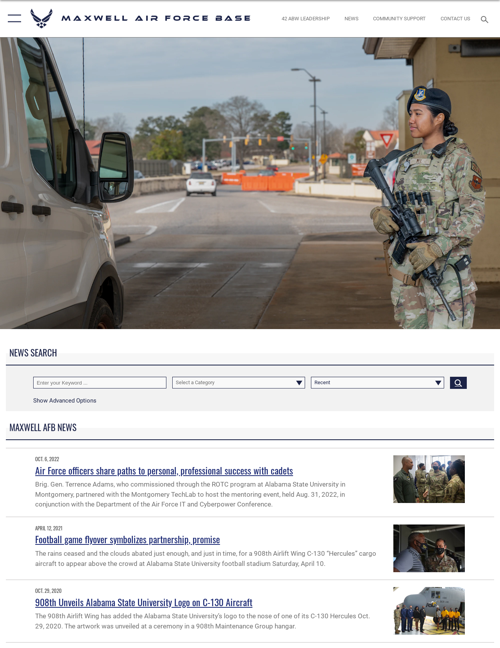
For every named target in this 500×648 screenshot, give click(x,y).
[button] (12, 18)
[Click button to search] (458, 382)
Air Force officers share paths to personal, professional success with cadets (164, 470)
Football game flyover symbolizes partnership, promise (127, 539)
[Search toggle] (486, 18)
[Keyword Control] (99, 382)
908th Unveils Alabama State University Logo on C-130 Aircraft (143, 602)
